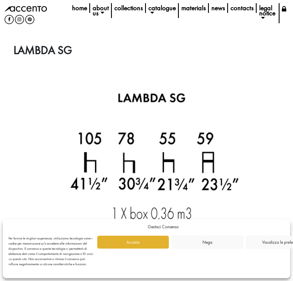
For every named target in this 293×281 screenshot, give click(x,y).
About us (100, 10)
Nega (207, 242)
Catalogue (162, 7)
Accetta (133, 242)
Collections (128, 7)
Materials (193, 7)
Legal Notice (267, 10)
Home (79, 7)
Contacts (242, 7)
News (218, 7)
